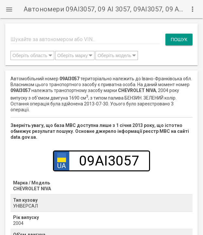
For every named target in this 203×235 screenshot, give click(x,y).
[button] (9, 9)
